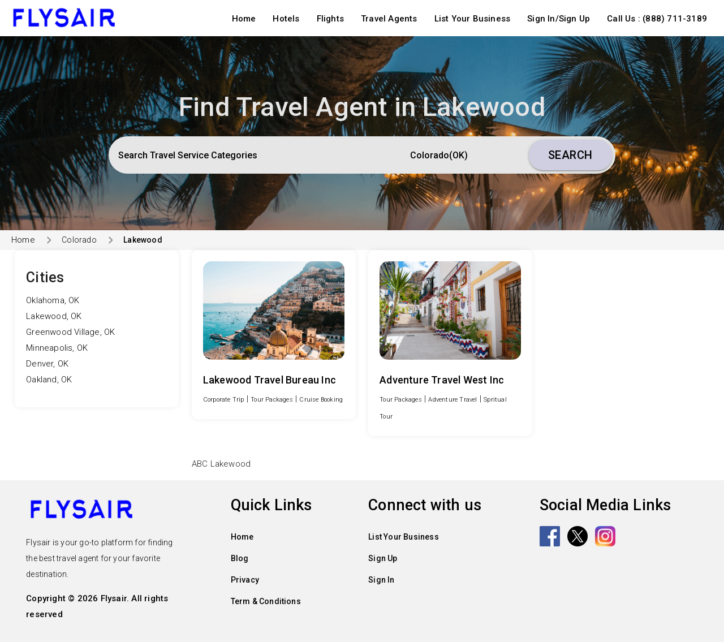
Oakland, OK (49, 379)
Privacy (245, 579)
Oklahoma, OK (52, 300)
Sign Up (382, 558)
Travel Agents (389, 19)
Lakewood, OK (53, 316)
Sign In (381, 579)
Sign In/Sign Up (558, 19)
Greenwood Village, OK (70, 332)
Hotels (286, 19)
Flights (330, 19)
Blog (240, 558)
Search (570, 155)
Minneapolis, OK (57, 348)
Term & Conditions (266, 601)
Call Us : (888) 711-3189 (657, 19)
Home (244, 19)
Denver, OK (47, 364)
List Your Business (472, 19)
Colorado (79, 239)
